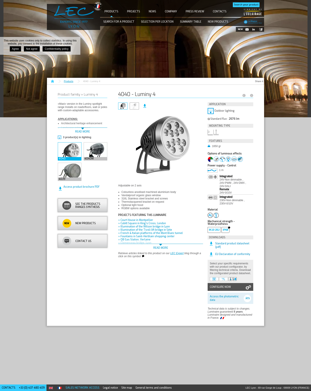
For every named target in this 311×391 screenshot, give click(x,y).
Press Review (195, 11)
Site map (126, 387)
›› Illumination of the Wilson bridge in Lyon (144, 226)
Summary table (190, 21)
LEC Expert (177, 253)
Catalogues (259, 29)
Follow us (253, 29)
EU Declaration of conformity (232, 254)
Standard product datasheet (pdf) (232, 245)
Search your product (246, 4)
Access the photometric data (224, 298)
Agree (15, 48)
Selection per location (157, 21)
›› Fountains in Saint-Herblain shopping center (146, 236)
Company (171, 11)
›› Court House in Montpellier (135, 220)
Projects (133, 11)
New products (218, 21)
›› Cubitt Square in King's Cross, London (142, 223)
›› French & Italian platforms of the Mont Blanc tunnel (150, 233)
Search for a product (118, 21)
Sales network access (82, 387)
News (152, 11)
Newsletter (246, 29)
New (240, 29)
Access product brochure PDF (81, 187)
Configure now (220, 287)
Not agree (32, 48)
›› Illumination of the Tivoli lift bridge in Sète (145, 230)
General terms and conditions (154, 387)
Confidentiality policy (56, 48)
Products (111, 11)
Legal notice (110, 387)
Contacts (220, 11)
